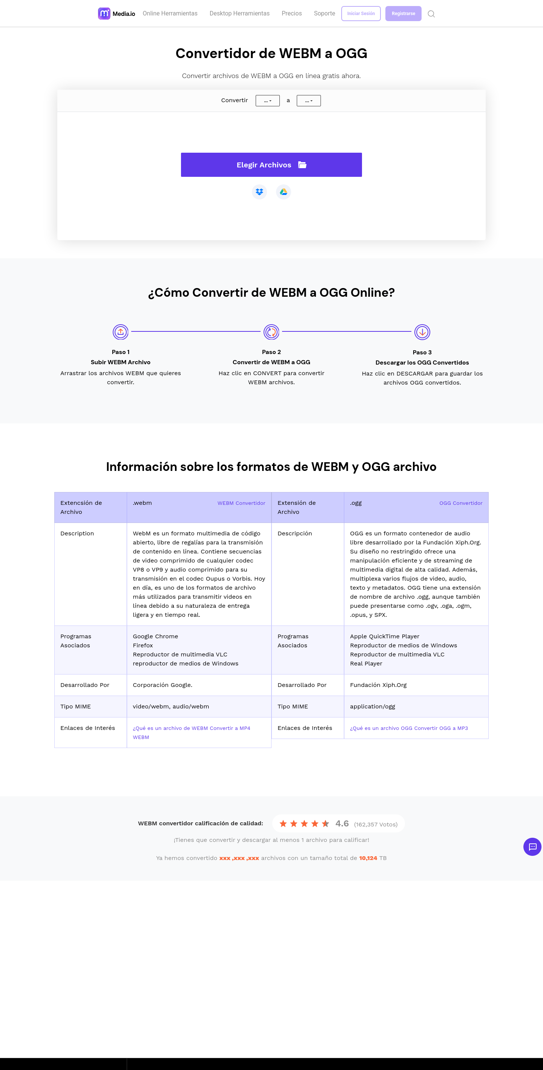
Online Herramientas (171, 13)
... (266, 100)
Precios (293, 13)
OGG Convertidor (458, 502)
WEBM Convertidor (237, 502)
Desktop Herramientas (241, 13)
